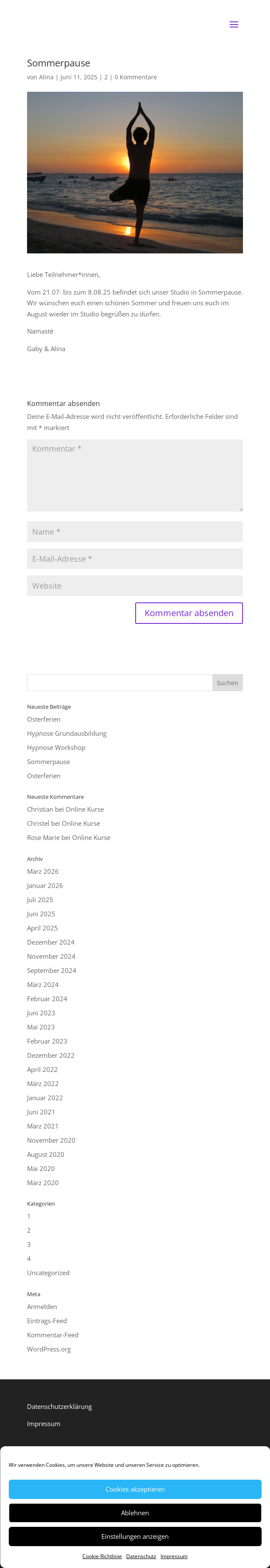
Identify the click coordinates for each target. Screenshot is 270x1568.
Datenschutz (141, 1556)
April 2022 (42, 1069)
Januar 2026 (45, 885)
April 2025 (42, 928)
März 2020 (43, 1182)
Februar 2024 (47, 998)
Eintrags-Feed (47, 1320)
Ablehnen (135, 1512)
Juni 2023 (41, 1012)
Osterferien (44, 719)
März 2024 (43, 984)
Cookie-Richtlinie (102, 1556)
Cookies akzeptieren (135, 1489)
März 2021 (43, 1126)
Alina (46, 77)
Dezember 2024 (51, 942)
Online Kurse (85, 809)
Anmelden (42, 1306)
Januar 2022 (45, 1097)
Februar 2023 (47, 1041)
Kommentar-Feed (53, 1334)
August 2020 (45, 1154)
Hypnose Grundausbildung (66, 733)
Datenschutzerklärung (59, 1406)
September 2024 (51, 970)
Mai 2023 (41, 1027)
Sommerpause (48, 761)
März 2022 (43, 1083)
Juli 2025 (40, 899)
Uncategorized (48, 1272)
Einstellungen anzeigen (135, 1536)
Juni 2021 (41, 1112)
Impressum (174, 1556)
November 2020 (51, 1140)
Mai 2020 (41, 1168)
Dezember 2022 (51, 1055)
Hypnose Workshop (56, 747)
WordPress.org (49, 1349)
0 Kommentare (136, 77)
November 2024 (51, 956)
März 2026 (43, 871)
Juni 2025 (41, 913)
